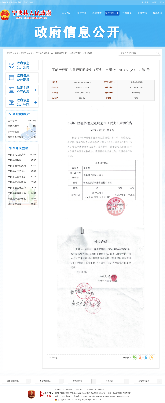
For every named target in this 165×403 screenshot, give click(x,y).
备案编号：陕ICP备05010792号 (119, 396)
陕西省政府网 (16, 2)
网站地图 (101, 389)
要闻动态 (97, 13)
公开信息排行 (21, 148)
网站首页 (66, 13)
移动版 (154, 2)
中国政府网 (4, 2)
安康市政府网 (29, 2)
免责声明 (68, 389)
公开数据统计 (21, 114)
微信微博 (157, 13)
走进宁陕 (81, 13)
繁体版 (161, 2)
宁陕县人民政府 (42, 53)
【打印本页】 (54, 357)
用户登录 (145, 2)
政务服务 (127, 13)
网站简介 (79, 389)
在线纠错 (90, 389)
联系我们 (58, 389)
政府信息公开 (112, 13)
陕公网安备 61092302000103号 (68, 400)
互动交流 (142, 13)
